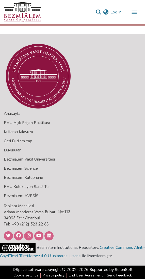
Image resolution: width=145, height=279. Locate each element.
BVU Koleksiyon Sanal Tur (27, 187)
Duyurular (12, 150)
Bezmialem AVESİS (21, 196)
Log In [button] (116, 12)
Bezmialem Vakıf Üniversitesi (29, 159)
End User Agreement (86, 275)
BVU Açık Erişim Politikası (27, 123)
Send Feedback (119, 275)
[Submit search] (98, 12)
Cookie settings (25, 275)
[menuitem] (106, 12)
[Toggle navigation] (134, 12)
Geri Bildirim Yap (18, 141)
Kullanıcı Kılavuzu (18, 132)
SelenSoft (124, 269)
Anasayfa (12, 114)
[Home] (22, 12)
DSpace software (28, 269)
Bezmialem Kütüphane (23, 178)
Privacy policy (54, 275)
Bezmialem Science (21, 168)
